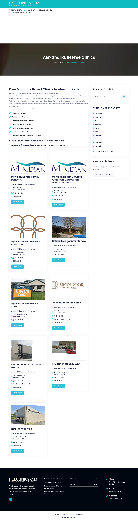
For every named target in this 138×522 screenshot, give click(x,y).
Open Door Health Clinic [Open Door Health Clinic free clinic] (66, 302)
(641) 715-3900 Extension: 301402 (41, 10)
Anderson (98, 117)
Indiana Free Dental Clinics (104, 175)
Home (56, 63)
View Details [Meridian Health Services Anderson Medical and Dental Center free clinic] (58, 204)
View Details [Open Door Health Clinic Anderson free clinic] (17, 266)
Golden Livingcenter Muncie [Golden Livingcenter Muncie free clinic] (69, 241)
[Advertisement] (69, 29)
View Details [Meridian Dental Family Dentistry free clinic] (17, 202)
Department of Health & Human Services (54, 493)
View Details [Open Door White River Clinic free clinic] (17, 325)
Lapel (96, 132)
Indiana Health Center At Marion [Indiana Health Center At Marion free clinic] (26, 366)
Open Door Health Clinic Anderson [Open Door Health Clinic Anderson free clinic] (25, 243)
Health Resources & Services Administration (53, 487)
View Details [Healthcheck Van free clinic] (17, 451)
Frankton (98, 124)
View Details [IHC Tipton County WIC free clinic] (58, 386)
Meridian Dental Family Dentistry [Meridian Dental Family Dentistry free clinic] (25, 178)
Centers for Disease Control (53, 479)
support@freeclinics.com (23, 12)
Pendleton (98, 142)
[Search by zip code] (124, 96)
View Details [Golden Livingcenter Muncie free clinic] (58, 260)
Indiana (62, 63)
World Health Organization (52, 482)
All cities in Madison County (104, 151)
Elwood (97, 121)
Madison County (111, 108)
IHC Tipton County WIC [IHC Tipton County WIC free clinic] (66, 364)
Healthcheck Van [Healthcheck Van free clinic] (21, 428)
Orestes (97, 139)
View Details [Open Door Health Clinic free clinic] (58, 328)
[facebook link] (10, 499)
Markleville (98, 135)
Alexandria (98, 114)
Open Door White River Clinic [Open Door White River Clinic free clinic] (24, 305)
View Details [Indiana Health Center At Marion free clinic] (17, 393)
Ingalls (97, 128)
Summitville (98, 146)
